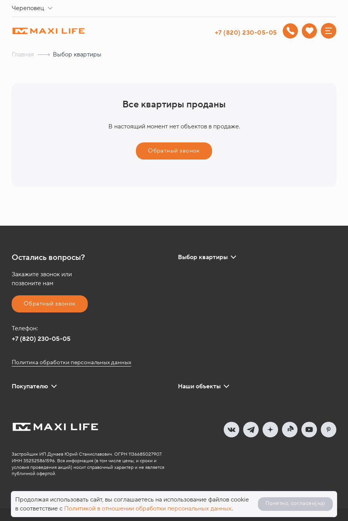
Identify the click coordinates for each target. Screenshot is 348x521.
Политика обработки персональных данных (71, 362)
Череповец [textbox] (28, 8)
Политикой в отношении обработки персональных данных (147, 508)
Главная (23, 54)
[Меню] (328, 31)
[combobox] (34, 8)
